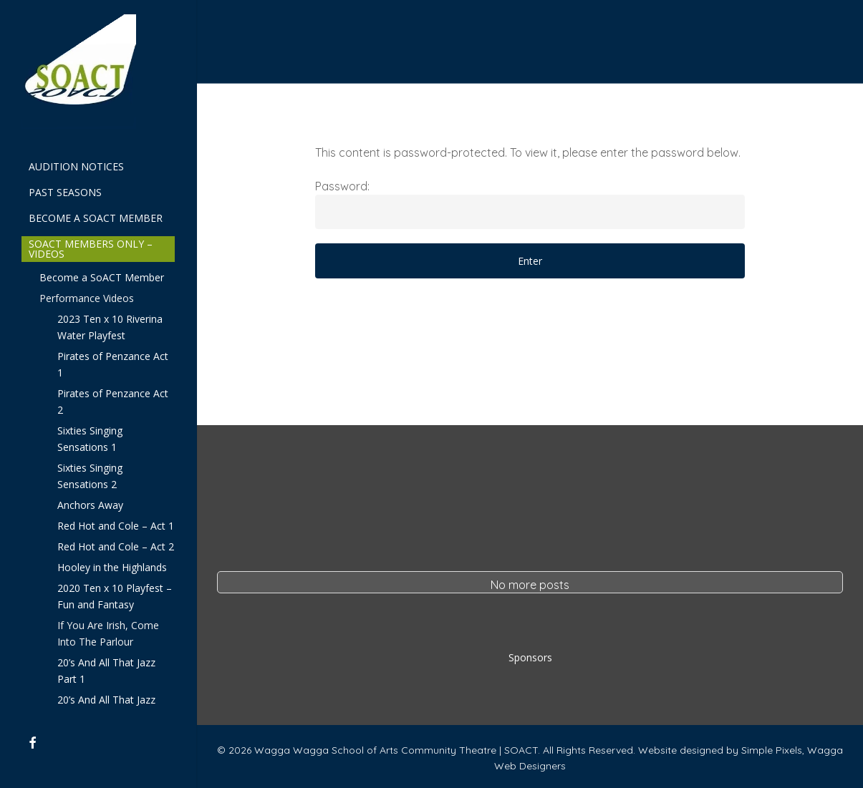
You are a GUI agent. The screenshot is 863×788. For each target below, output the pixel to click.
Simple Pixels (771, 750)
